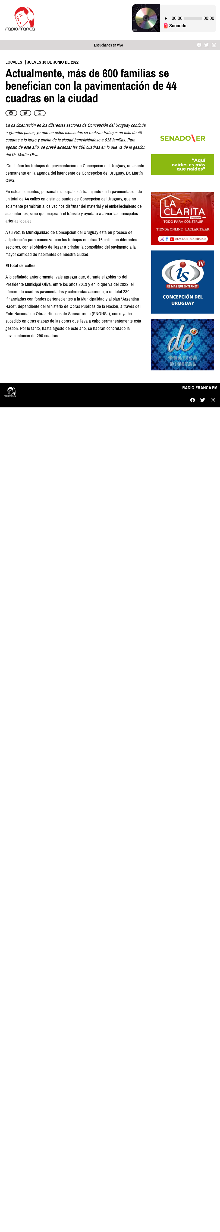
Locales (13, 62)
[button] (11, 113)
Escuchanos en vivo (108, 45)
